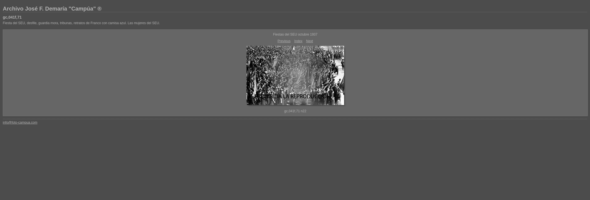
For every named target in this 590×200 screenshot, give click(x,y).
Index (298, 41)
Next (309, 41)
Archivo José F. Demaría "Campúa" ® (52, 9)
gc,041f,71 (12, 17)
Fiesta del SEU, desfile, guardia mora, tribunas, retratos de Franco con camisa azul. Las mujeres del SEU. (81, 23)
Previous (284, 41)
